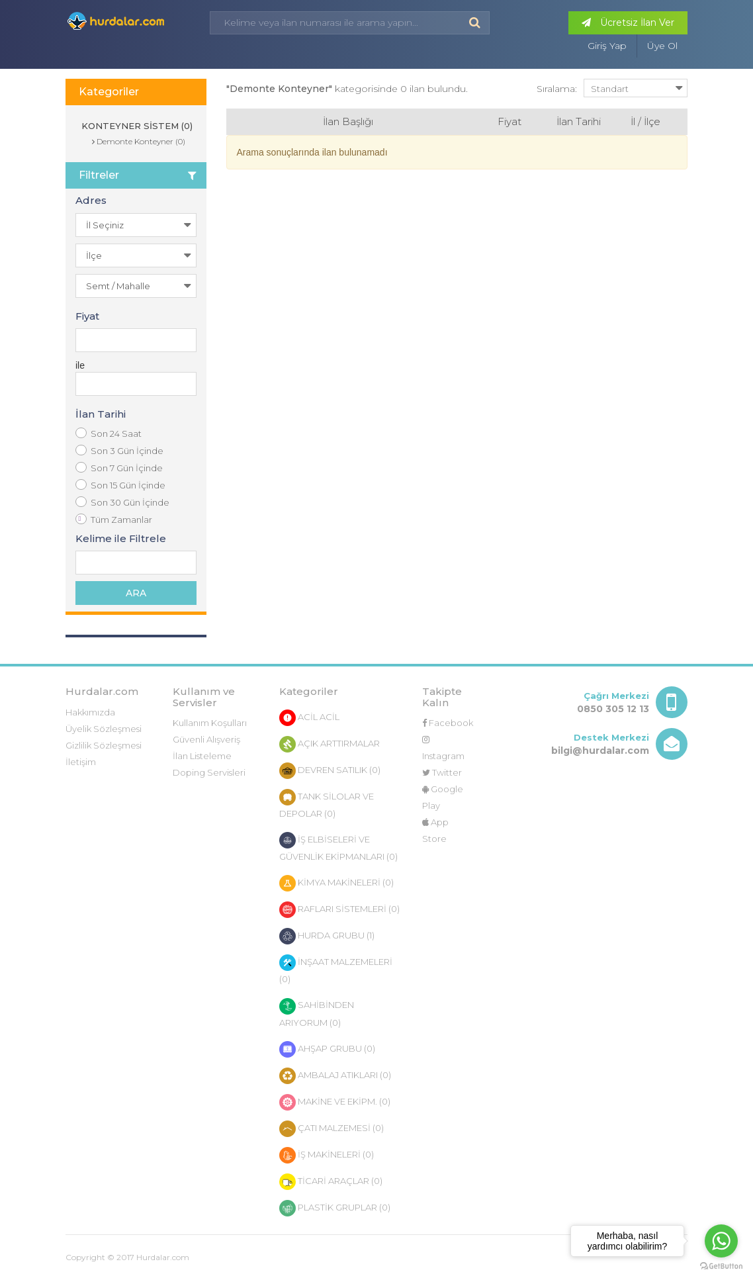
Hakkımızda (90, 712)
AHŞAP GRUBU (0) (327, 1049)
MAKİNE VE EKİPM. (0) (334, 1102)
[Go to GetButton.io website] (721, 1266)
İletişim (81, 761)
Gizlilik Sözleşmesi (104, 745)
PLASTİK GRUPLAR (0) (334, 1208)
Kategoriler (109, 91)
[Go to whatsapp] (721, 1240)
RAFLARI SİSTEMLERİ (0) (339, 909)
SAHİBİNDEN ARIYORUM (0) (316, 1013)
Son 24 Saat (108, 433)
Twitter (442, 772)
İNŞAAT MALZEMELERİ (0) (335, 969)
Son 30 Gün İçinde (122, 502)
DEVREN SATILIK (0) (329, 770)
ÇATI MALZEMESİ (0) (331, 1128)
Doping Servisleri (209, 772)
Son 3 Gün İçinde (119, 450)
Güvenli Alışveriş (206, 739)
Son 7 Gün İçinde (119, 467)
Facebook (447, 722)
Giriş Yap (607, 46)
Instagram (443, 748)
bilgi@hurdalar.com (600, 750)
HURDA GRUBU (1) (327, 936)
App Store (435, 830)
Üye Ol (662, 46)
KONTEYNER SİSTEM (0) (136, 125)
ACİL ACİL (309, 717)
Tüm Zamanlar (113, 519)
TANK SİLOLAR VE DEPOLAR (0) (326, 804)
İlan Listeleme (202, 756)
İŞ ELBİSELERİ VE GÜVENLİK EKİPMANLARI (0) (338, 847)
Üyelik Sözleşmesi (104, 728)
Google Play (442, 797)
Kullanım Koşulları (210, 722)
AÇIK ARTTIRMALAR (329, 744)
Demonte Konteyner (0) (138, 141)
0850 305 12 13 (613, 709)
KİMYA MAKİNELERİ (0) (336, 883)
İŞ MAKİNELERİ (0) (326, 1155)
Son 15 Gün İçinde (120, 484)
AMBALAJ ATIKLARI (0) (335, 1076)
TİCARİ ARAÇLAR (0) (330, 1181)
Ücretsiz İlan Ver (628, 22)
